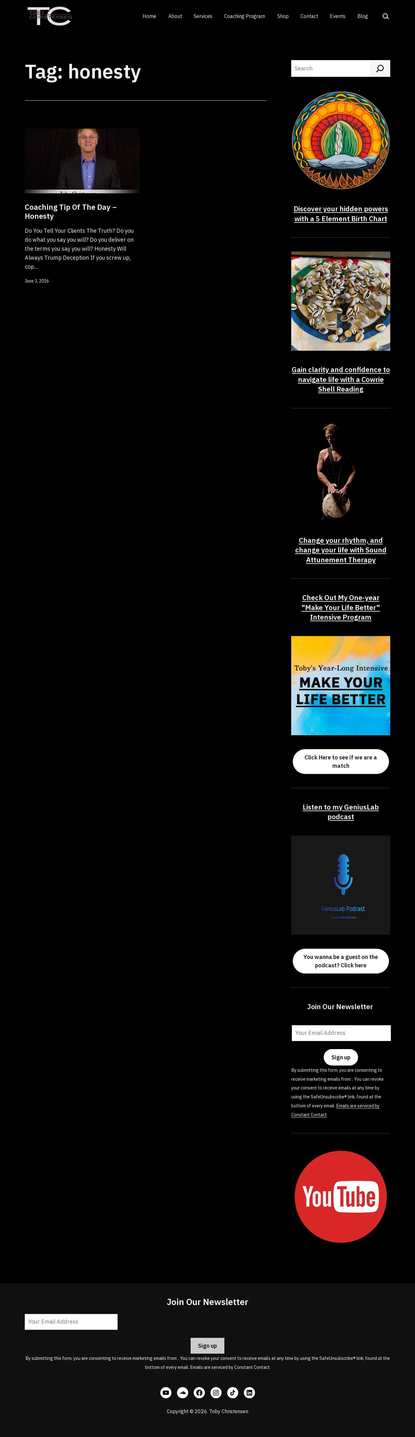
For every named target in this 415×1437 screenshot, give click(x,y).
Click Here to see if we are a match (341, 761)
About (175, 16)
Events (337, 16)
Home (149, 16)
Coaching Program (244, 16)
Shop (283, 16)
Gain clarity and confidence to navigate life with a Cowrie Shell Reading (341, 379)
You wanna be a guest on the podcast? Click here (341, 961)
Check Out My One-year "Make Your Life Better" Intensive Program (340, 607)
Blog (362, 16)
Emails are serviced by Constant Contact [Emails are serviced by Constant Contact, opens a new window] (230, 1367)
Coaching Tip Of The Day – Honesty (71, 211)
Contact (309, 16)
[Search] (380, 68)
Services (203, 16)
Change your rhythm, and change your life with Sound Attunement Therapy (341, 550)
